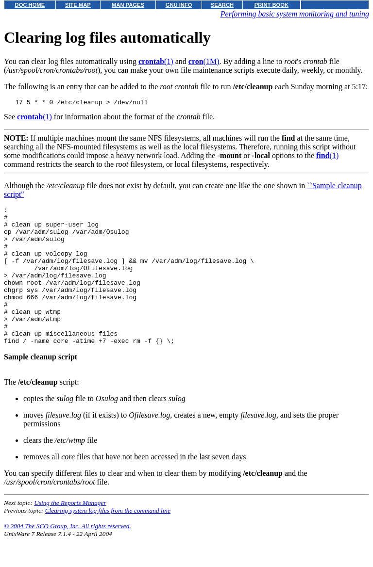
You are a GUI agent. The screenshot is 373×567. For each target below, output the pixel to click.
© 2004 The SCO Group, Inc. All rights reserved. (67, 555)
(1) (155, 61)
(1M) (204, 61)
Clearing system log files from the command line (107, 539)
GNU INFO (179, 5)
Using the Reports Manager (70, 531)
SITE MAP (78, 5)
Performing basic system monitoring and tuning (294, 14)
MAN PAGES (128, 5)
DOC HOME (30, 5)
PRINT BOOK (271, 5)
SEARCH (222, 5)
